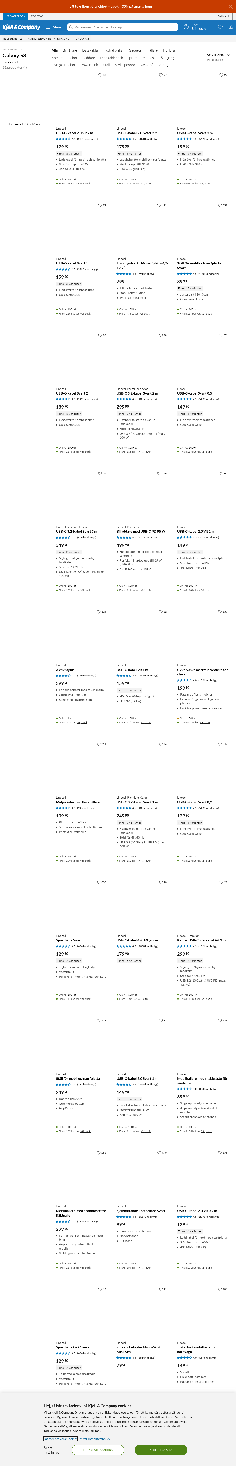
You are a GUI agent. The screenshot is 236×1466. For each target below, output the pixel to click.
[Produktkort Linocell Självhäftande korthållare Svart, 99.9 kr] (142, 1174)
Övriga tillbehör (63, 65)
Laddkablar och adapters (118, 58)
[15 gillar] (102, 1289)
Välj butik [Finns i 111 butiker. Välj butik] (206, 998)
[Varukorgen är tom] (231, 26)
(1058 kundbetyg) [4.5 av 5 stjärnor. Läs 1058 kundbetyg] (148, 946)
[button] (25, 67)
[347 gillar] (222, 743)
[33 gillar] (102, 473)
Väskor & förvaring (154, 65)
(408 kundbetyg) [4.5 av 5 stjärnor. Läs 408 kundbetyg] (147, 399)
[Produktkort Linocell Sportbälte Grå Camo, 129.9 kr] (82, 1311)
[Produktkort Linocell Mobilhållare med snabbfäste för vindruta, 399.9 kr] (203, 1042)
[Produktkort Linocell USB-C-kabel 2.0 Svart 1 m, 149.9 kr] (142, 1042)
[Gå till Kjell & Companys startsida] (23, 27)
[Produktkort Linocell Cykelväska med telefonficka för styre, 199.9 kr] (203, 633)
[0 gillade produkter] (220, 26)
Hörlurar (169, 50)
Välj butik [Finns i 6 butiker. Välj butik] (82, 722)
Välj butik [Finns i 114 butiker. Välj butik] (85, 451)
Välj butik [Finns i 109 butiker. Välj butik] (85, 590)
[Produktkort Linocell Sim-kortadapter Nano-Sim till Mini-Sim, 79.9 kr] (142, 1311)
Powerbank (89, 65)
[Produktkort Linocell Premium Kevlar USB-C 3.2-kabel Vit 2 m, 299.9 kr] (203, 904)
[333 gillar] (101, 882)
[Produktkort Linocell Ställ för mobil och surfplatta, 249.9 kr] (82, 1042)
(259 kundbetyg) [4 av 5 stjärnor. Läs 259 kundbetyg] (86, 675)
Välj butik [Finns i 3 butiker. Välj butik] (143, 998)
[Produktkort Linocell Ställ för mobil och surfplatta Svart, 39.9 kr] (203, 227)
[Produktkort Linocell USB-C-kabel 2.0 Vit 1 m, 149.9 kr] (203, 495)
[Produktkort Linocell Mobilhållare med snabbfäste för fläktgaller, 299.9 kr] (82, 1174)
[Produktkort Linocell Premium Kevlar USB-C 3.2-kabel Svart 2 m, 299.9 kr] (142, 357)
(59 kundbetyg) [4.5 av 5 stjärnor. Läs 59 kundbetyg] (146, 273)
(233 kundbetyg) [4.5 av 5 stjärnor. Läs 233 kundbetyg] (86, 1084)
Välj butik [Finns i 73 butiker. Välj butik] (144, 313)
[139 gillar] (222, 611)
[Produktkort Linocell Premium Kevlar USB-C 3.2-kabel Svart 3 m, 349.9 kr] (82, 495)
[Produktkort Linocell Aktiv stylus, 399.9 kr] (82, 633)
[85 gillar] (102, 335)
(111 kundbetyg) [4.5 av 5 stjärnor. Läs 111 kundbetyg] (147, 1216)
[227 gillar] (101, 1020)
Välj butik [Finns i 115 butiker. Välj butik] (146, 451)
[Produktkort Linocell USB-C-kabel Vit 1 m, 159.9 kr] (142, 633)
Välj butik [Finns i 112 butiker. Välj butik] (146, 860)
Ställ (106, 65)
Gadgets (135, 50)
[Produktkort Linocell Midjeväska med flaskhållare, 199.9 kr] (82, 765)
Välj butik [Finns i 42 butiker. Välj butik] (205, 722)
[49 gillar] (163, 1289)
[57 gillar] (163, 74)
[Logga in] (196, 26)
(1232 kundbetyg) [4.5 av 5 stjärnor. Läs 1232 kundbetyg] (87, 1221)
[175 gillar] (222, 1152)
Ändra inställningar (52, 1450)
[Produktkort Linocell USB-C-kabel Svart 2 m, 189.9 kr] (82, 357)
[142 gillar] (162, 205)
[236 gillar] (162, 473)
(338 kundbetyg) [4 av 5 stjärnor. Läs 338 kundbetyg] (207, 1088)
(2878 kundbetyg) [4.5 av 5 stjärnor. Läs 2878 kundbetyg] (87, 139)
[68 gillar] (223, 473)
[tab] (15, 16)
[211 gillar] (101, 743)
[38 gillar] (163, 335)
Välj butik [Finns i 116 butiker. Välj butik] (85, 183)
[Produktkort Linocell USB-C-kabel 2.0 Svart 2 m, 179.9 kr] (142, 96)
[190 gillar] (162, 1152)
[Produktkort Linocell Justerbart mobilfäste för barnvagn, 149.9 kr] (203, 1311)
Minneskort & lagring (158, 58)
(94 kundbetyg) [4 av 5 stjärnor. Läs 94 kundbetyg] (86, 808)
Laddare (89, 58)
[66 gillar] (163, 743)
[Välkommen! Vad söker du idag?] (126, 27)
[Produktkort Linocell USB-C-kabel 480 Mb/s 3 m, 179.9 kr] (142, 904)
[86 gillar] (102, 74)
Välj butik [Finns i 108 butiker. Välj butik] (206, 1131)
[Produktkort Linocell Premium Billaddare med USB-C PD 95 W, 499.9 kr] (142, 495)
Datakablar (90, 50)
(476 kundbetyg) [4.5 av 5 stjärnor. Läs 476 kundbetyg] (86, 946)
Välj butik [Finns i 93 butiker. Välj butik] (205, 183)
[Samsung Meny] (72, 38)
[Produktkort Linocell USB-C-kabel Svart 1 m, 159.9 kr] (82, 227)
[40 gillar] (163, 882)
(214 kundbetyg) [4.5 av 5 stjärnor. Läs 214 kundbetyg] (147, 537)
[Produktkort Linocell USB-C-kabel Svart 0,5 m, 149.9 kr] (203, 357)
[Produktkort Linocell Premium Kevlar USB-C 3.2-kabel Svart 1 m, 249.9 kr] (142, 765)
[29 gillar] (223, 882)
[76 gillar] (223, 335)
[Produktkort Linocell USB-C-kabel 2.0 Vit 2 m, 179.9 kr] (82, 96)
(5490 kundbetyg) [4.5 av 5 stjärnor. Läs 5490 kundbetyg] (208, 139)
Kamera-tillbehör (64, 58)
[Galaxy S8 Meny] (90, 38)
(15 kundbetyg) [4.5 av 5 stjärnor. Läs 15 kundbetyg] (146, 1357)
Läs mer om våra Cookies (60, 1439)
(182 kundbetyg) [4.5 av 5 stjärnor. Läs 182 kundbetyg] (207, 946)
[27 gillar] (223, 74)
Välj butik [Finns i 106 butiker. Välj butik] (146, 1267)
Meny (54, 27)
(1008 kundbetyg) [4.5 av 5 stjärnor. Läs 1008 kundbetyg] (208, 273)
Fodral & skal (114, 50)
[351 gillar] (222, 205)
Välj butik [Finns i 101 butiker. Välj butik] (206, 1267)
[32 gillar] (163, 611)
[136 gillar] (222, 1020)
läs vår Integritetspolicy (94, 1439)
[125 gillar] (101, 611)
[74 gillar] (102, 205)
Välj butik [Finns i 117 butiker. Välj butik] (206, 313)
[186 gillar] (222, 1289)
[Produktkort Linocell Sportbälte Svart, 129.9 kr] (82, 904)
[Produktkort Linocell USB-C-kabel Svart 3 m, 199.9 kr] (203, 96)
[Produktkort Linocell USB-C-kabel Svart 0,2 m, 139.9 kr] (203, 765)
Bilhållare (70, 50)
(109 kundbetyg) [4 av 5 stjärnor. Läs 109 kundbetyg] (207, 680)
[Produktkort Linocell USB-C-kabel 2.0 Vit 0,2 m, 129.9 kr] (203, 1174)
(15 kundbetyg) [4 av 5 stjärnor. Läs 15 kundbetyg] (207, 1357)
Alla (55, 50)
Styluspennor (125, 65)
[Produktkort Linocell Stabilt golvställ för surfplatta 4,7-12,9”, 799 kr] (142, 227)
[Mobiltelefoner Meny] (54, 38)
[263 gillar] (101, 1152)
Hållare (152, 50)
